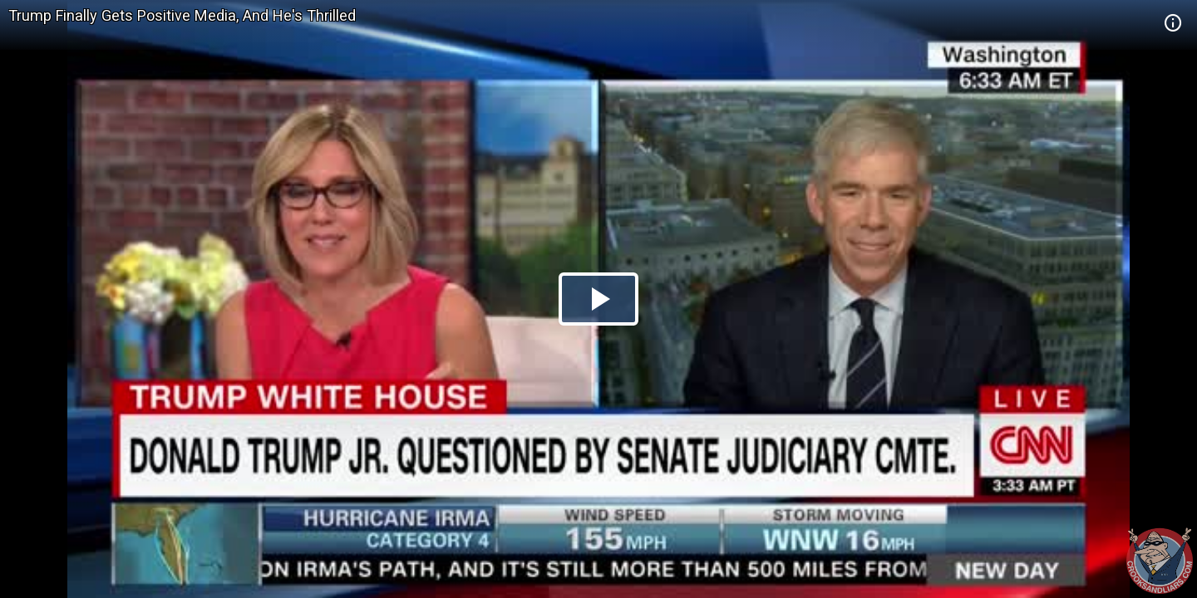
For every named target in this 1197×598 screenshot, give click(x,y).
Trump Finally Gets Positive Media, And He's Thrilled (182, 15)
